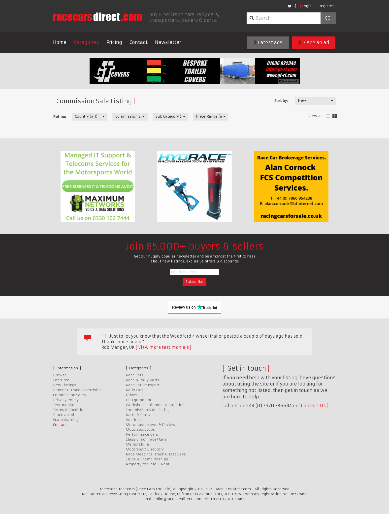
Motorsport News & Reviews (151, 424)
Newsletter (168, 42)
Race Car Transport (143, 385)
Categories (86, 42)
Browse (60, 375)
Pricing (114, 42)
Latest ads (268, 42)
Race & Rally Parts (142, 380)
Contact (139, 42)
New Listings (64, 385)
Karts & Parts (138, 415)
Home (59, 42)
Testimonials (64, 405)
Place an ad (313, 42)
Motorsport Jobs (140, 429)
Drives (131, 395)
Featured (61, 380)
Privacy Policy (66, 400)
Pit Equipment (138, 400)
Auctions (134, 420)
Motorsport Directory (145, 449)
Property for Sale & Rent (147, 464)
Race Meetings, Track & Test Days (156, 454)
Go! (328, 18)
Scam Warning (66, 420)
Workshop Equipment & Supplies (155, 405)
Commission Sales (69, 395)
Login (307, 6)
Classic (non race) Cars (146, 439)
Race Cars (134, 375)
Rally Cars (135, 390)
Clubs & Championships (147, 459)
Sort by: (281, 100)
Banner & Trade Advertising (77, 390)
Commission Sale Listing (147, 410)
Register (326, 6)
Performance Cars (142, 434)
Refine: (59, 116)
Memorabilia (137, 444)
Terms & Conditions (70, 410)
